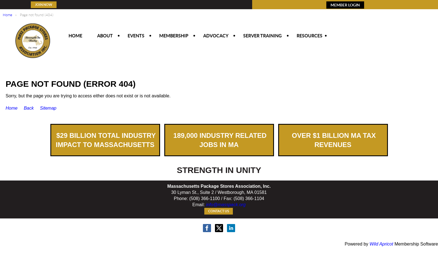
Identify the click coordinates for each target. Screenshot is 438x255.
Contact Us (218, 211)
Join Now (43, 4)
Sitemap (48, 108)
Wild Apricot (381, 244)
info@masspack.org (226, 204)
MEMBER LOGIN (345, 5)
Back (29, 108)
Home (7, 15)
